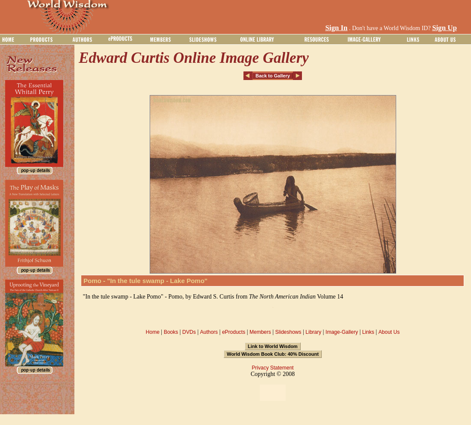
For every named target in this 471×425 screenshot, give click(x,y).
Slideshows (288, 332)
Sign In (336, 28)
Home (153, 332)
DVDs (189, 332)
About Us (389, 332)
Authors (209, 332)
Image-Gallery (342, 332)
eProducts (233, 332)
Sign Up (444, 28)
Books (171, 332)
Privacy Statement (272, 368)
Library (313, 332)
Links (368, 332)
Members (260, 332)
